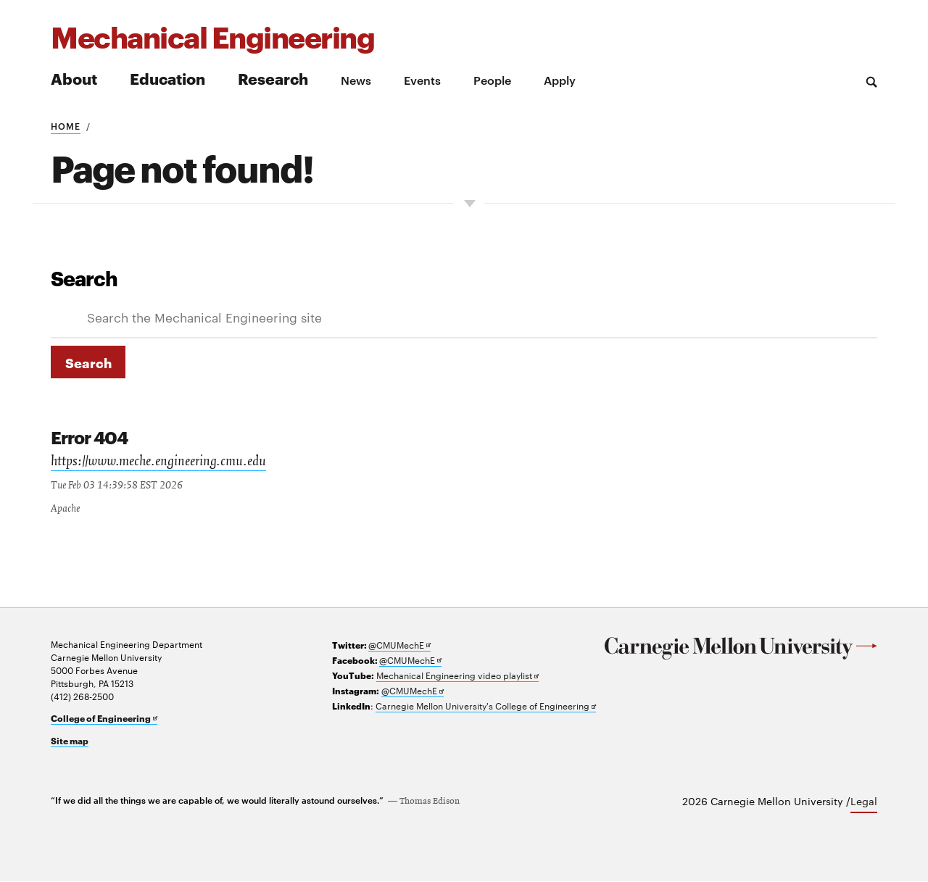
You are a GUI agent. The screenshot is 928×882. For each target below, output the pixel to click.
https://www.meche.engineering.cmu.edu (162, 463)
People (492, 80)
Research (273, 77)
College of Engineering (104, 718)
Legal (863, 801)
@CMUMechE (399, 645)
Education (167, 77)
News (356, 80)
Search (84, 277)
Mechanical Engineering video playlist (457, 676)
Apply (560, 80)
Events (422, 80)
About (74, 77)
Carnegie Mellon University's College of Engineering (486, 706)
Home (65, 125)
